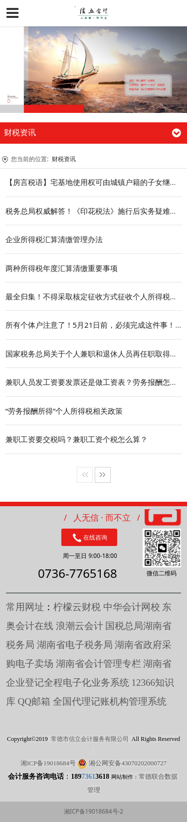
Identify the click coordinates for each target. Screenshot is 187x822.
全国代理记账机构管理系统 (110, 701)
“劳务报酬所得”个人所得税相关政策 (64, 411)
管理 (93, 789)
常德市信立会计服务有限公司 (90, 738)
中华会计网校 (131, 607)
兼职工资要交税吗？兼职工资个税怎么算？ (76, 439)
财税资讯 (64, 159)
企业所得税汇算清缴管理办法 (54, 239)
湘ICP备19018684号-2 (93, 811)
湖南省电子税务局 (75, 644)
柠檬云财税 (77, 607)
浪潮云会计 (79, 626)
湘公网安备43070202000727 (128, 763)
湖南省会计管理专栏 (98, 663)
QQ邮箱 (35, 701)
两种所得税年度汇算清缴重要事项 (61, 268)
